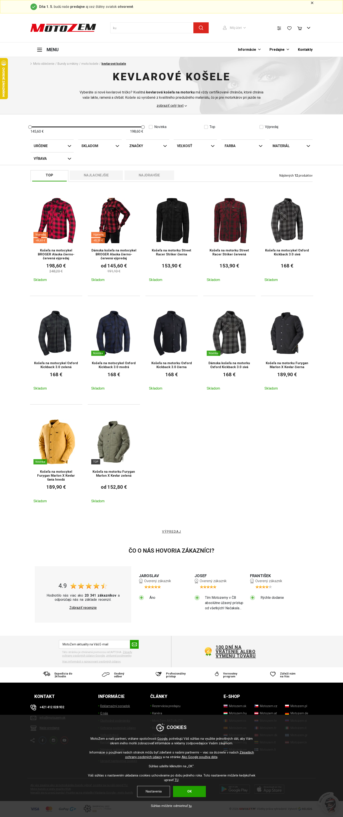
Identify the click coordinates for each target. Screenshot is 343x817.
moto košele (89, 63)
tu (190, 806)
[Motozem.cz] (265, 706)
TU (176, 780)
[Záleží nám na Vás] (284, 675)
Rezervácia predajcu (166, 706)
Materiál (281, 146)
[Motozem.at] (265, 713)
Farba (230, 146)
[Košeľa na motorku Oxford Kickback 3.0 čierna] (171, 350)
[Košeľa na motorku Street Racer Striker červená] (229, 239)
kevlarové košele (114, 63)
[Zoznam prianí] (289, 28)
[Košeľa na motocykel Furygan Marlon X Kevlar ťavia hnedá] (56, 461)
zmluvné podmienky (118, 655)
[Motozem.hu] (235, 713)
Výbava (40, 158)
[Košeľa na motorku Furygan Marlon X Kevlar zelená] (114, 461)
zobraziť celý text (170, 105)
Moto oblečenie (43, 63)
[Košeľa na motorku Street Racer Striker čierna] (171, 239)
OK (189, 791)
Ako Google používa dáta (199, 757)
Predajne (277, 49)
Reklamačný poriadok (115, 706)
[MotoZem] (63, 27)
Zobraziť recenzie (83, 608)
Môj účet (236, 28)
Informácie (247, 49)
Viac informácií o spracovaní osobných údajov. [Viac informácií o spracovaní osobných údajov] (91, 661)
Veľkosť (184, 146)
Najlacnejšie (96, 175)
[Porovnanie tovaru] (279, 28)
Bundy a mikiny (68, 63)
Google (162, 739)
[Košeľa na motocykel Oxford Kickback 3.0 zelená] (56, 350)
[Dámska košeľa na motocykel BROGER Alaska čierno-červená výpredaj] (114, 239)
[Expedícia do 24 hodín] (59, 675)
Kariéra (157, 713)
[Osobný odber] (115, 675)
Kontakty (305, 49)
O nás (104, 713)
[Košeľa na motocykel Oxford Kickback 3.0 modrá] (114, 350)
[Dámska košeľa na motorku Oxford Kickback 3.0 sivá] (229, 350)
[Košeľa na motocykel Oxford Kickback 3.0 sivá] (287, 239)
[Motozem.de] (296, 713)
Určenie (41, 146)
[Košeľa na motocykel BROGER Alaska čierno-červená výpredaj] (56, 239)
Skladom (89, 146)
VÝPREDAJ (171, 531)
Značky (136, 146)
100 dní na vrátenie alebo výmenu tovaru (236, 651)
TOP (49, 175)
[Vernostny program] (228, 675)
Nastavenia (154, 791)
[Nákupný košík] (301, 27)
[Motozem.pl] (296, 706)
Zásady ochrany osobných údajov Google (97, 653)
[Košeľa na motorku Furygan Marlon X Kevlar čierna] (287, 350)
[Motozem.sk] (235, 706)
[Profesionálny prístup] (171, 675)
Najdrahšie (149, 175)
